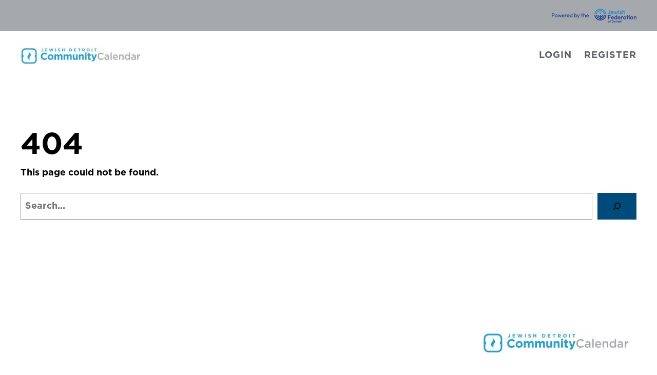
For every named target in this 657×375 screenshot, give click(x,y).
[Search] (616, 206)
